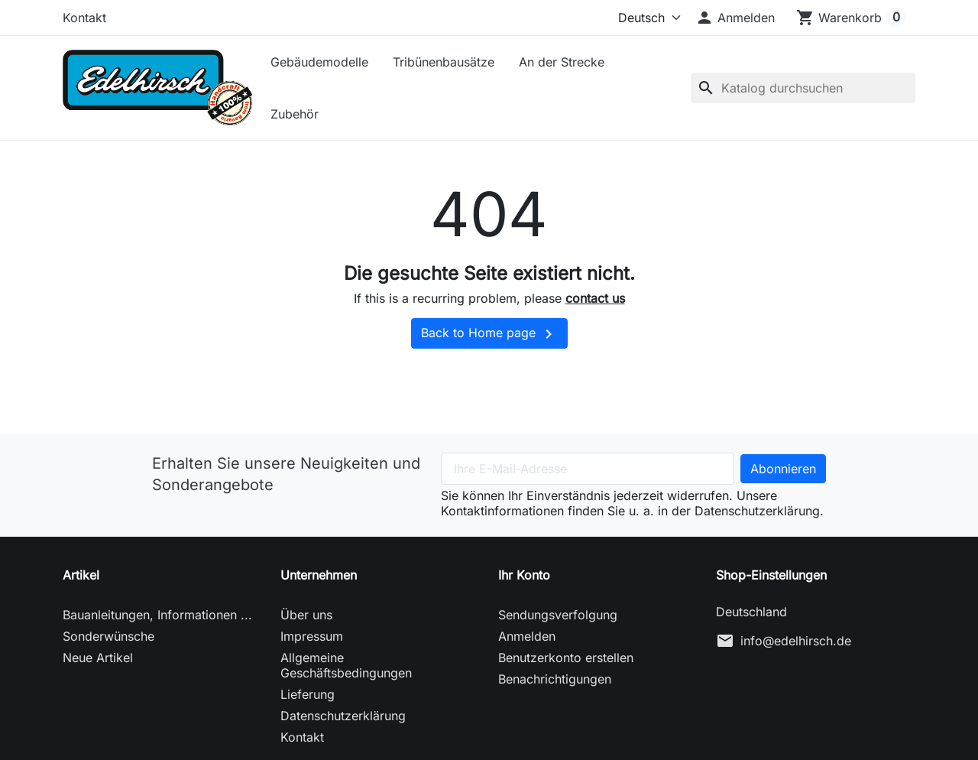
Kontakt (84, 17)
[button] (735, 17)
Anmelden (526, 636)
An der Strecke (561, 62)
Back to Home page (489, 334)
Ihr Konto (524, 575)
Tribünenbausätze (443, 62)
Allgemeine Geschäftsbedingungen (346, 665)
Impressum (311, 636)
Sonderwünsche (108, 636)
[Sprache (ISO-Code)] (638, 17)
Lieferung (307, 694)
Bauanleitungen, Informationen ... (157, 614)
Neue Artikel (98, 657)
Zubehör (294, 114)
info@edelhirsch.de (795, 640)
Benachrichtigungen (554, 679)
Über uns (306, 614)
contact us (595, 298)
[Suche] (803, 88)
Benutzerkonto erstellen (565, 657)
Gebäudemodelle (319, 62)
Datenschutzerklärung (343, 715)
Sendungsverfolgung (557, 614)
